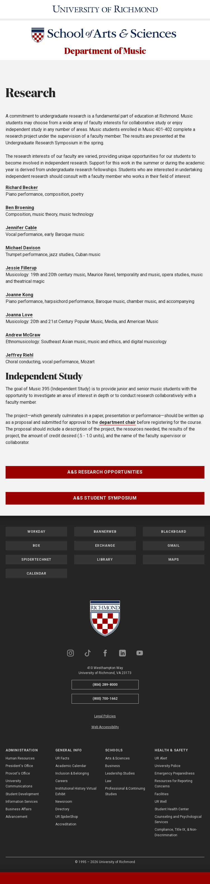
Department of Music (105, 50)
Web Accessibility (105, 729)
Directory (62, 811)
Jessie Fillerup (21, 269)
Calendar (36, 575)
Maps (173, 561)
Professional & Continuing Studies (125, 792)
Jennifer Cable (21, 229)
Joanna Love (19, 316)
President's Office (19, 768)
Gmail (173, 547)
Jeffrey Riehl (19, 356)
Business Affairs (19, 811)
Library (105, 561)
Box (36, 547)
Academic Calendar (70, 768)
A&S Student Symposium (105, 499)
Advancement (16, 818)
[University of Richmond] (105, 8)
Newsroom (63, 803)
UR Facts (62, 760)
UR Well (161, 803)
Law (108, 783)
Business (112, 768)
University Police (167, 768)
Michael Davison (23, 249)
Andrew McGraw (23, 336)
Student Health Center (172, 811)
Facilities (162, 796)
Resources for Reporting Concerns (173, 785)
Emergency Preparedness (175, 775)
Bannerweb (105, 533)
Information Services (22, 803)
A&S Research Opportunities (105, 473)
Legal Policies (105, 718)
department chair (117, 424)
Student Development (22, 796)
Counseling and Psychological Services (178, 821)
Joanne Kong (19, 296)
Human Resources (20, 760)
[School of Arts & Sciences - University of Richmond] (105, 35)
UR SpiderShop (66, 818)
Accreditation (65, 826)
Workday (36, 533)
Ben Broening (20, 209)
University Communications (19, 785)
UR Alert (161, 760)
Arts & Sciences (117, 760)
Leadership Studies (120, 775)
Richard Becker (22, 189)
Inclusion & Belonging (72, 775)
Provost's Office (18, 775)
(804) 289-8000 (105, 686)
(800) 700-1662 (105, 700)
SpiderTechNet (36, 561)
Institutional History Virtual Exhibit (75, 792)
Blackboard (173, 533)
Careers (61, 783)
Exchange (105, 547)
